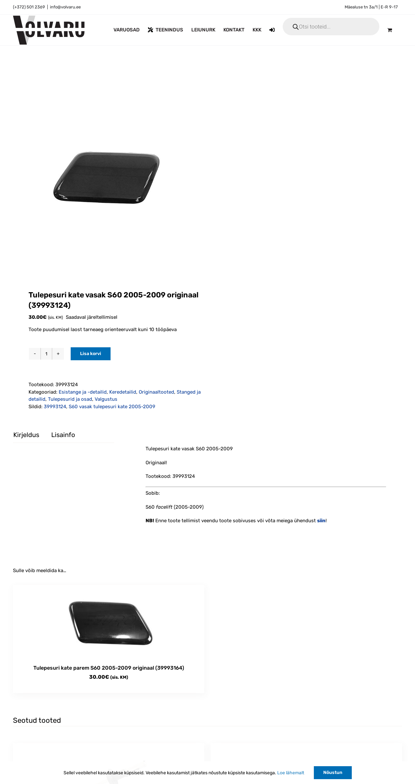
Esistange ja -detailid (83, 392)
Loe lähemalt (290, 773)
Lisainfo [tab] (63, 435)
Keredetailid (122, 392)
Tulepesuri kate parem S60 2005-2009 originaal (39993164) (108, 668)
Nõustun (332, 772)
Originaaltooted (156, 392)
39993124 (55, 406)
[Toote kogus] (46, 354)
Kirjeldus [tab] (26, 435)
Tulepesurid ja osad (70, 399)
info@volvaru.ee (65, 7)
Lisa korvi (90, 353)
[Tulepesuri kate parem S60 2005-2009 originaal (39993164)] (108, 621)
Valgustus (106, 399)
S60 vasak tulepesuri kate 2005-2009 (112, 406)
